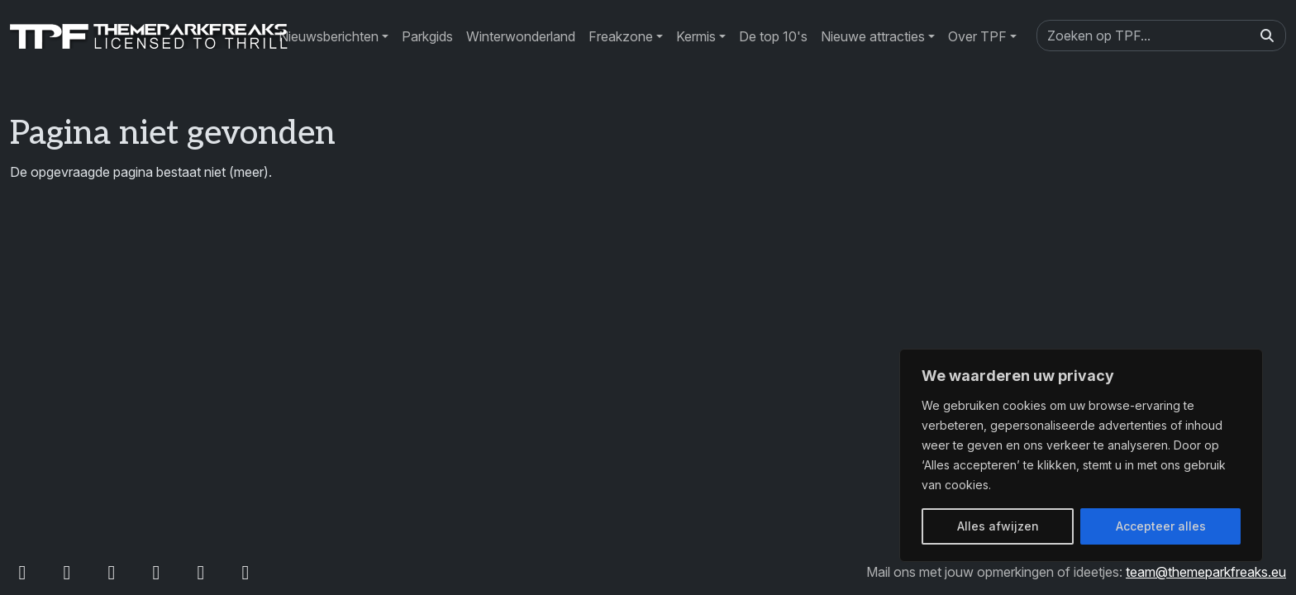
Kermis (696, 36)
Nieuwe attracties (873, 36)
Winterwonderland (520, 36)
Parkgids (427, 36)
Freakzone (620, 36)
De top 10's (773, 36)
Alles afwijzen (998, 526)
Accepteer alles (1161, 526)
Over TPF (977, 36)
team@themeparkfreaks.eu (1206, 572)
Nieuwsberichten (329, 36)
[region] (1081, 455)
